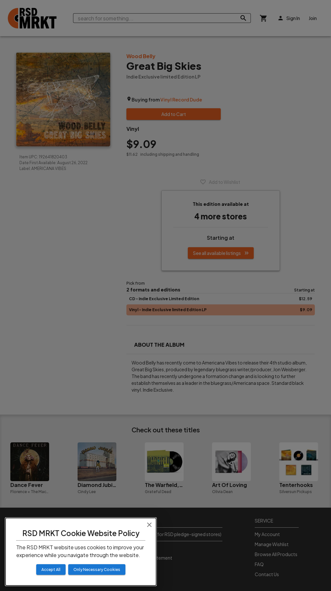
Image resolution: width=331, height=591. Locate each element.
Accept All (50, 569)
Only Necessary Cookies (96, 569)
